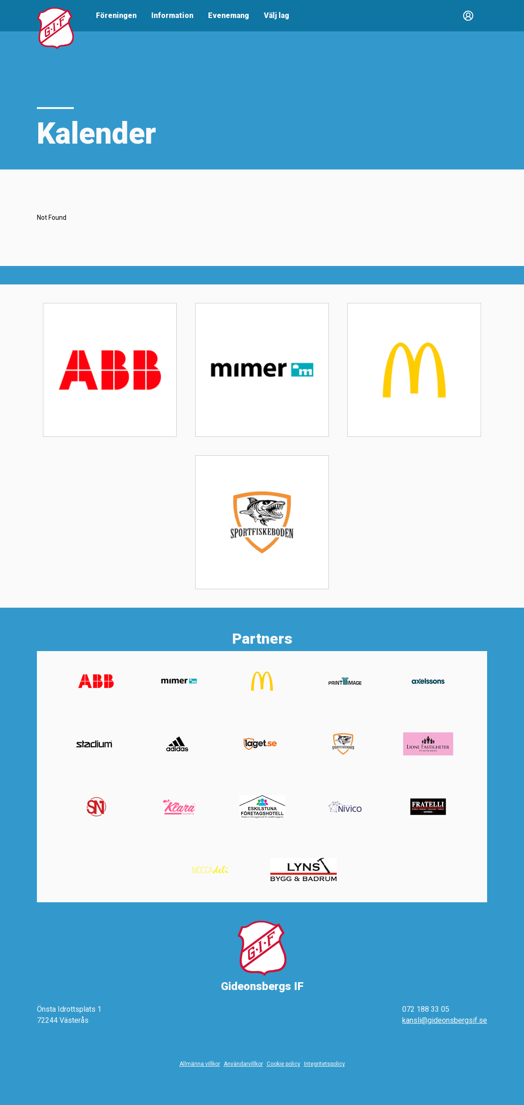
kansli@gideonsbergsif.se (444, 1020)
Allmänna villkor (199, 1064)
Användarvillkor (243, 1064)
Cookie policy (283, 1064)
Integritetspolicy (324, 1064)
